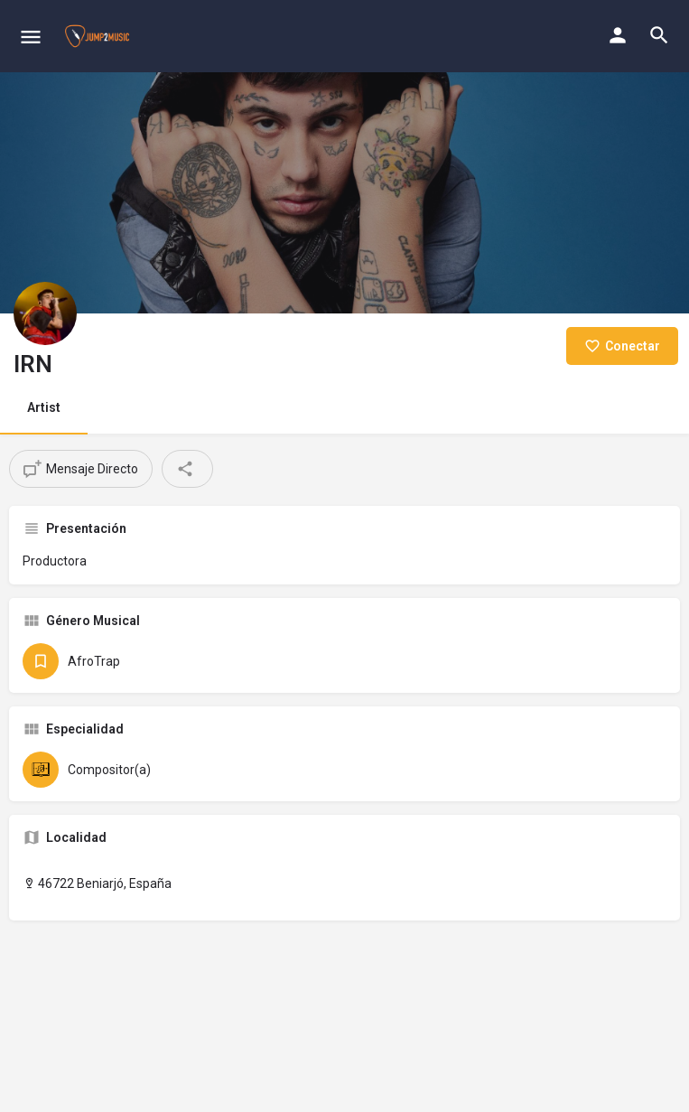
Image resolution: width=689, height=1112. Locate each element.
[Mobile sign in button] (617, 35)
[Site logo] (99, 36)
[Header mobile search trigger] (659, 35)
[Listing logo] (45, 313)
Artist (44, 407)
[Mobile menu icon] (30, 36)
